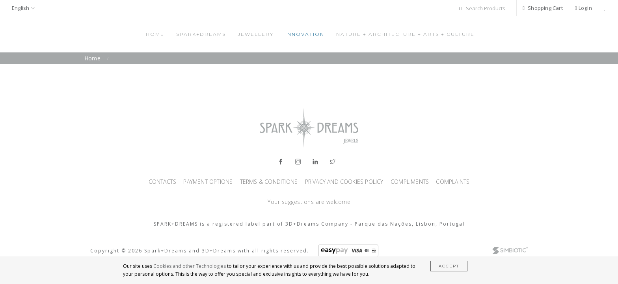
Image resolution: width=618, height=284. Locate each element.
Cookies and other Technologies (189, 266)
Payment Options (208, 181)
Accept (449, 266)
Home (155, 34)
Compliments (410, 181)
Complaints (452, 181)
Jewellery (256, 34)
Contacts (163, 181)
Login (583, 7)
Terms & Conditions (270, 181)
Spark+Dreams (201, 34)
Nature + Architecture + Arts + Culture (405, 34)
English (23, 7)
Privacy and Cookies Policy (345, 181)
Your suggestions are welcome (309, 202)
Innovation (304, 34)
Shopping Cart (543, 7)
